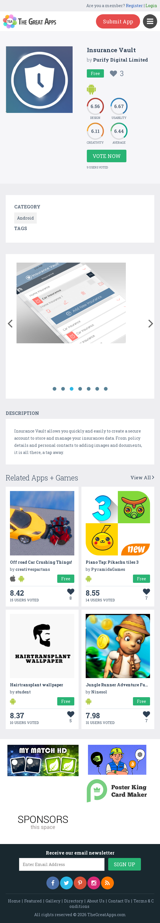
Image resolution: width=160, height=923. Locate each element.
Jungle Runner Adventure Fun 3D (120, 684)
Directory (73, 901)
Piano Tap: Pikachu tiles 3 (112, 562)
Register (134, 5)
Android (25, 218)
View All (142, 477)
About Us (95, 901)
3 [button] (71, 389)
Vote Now (107, 156)
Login (151, 5)
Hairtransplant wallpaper (36, 684)
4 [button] (80, 389)
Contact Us (119, 901)
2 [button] (63, 389)
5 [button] (88, 389)
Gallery (53, 901)
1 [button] (54, 389)
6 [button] (97, 389)
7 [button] (105, 389)
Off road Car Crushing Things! (41, 562)
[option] (71, 304)
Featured (33, 901)
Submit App (118, 21)
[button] (9, 322)
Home (14, 901)
